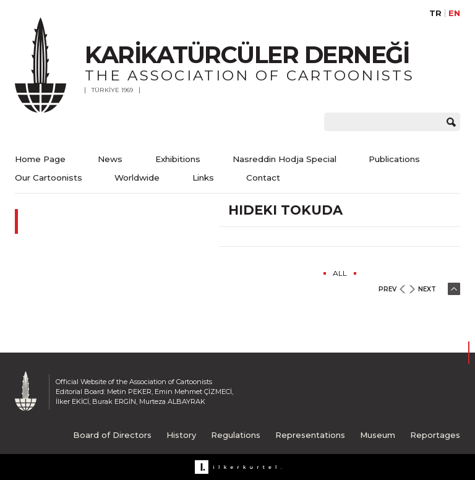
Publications (394, 159)
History (181, 435)
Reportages (435, 435)
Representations (310, 435)
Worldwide (137, 177)
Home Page (40, 159)
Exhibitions (177, 159)
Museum (377, 435)
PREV (387, 289)
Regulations (235, 435)
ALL (340, 273)
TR (435, 13)
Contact (263, 177)
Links (203, 177)
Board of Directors (112, 435)
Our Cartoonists (48, 177)
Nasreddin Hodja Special (284, 159)
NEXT (427, 289)
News (110, 159)
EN (454, 13)
